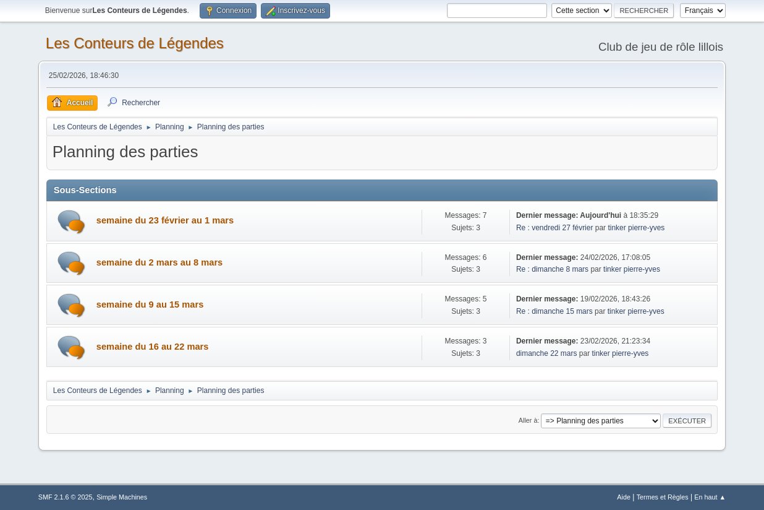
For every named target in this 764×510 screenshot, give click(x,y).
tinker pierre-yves (636, 227)
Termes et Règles (663, 497)
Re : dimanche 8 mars (553, 269)
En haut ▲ (710, 497)
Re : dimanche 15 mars (555, 311)
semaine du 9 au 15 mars (150, 304)
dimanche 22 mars (547, 353)
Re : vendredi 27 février (554, 227)
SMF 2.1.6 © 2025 (65, 497)
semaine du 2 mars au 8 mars (159, 262)
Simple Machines (121, 497)
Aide (623, 497)
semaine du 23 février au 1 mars (165, 220)
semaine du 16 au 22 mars (152, 347)
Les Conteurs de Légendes (135, 43)
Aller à (528, 420)
